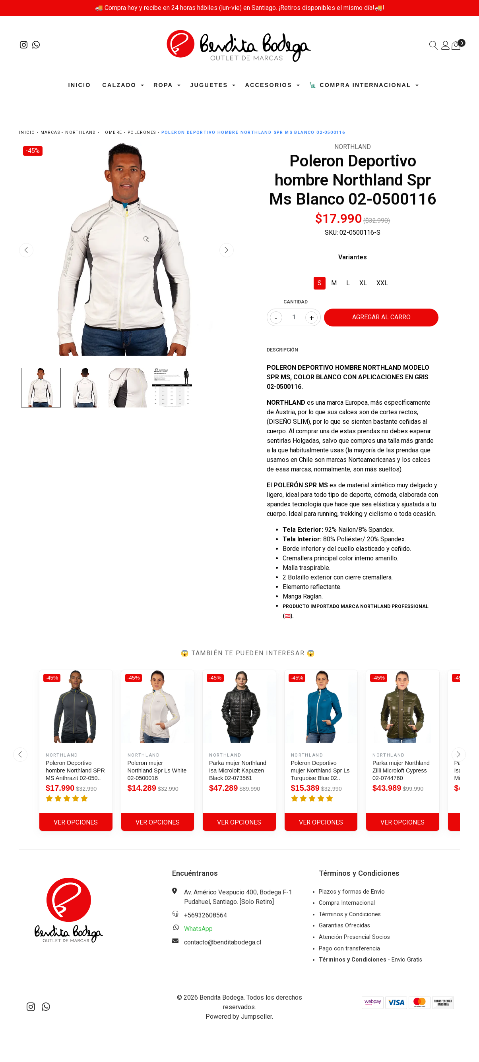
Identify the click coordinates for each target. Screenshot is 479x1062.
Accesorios (268, 85)
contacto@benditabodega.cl (222, 942)
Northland (80, 132)
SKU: (331, 232)
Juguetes (209, 85)
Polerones (142, 132)
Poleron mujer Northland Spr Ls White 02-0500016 (157, 770)
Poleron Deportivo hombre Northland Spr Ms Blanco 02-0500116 (253, 132)
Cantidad (295, 302)
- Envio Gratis (370, 959)
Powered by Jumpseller (239, 1016)
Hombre (111, 132)
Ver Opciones (76, 822)
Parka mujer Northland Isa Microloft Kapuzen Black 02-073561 (237, 770)
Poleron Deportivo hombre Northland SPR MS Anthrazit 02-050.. (75, 770)
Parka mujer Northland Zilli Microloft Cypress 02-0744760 (401, 770)
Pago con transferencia (349, 948)
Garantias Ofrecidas (344, 925)
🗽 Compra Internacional (360, 85)
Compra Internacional (347, 903)
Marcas (50, 132)
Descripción (352, 350)
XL (363, 283)
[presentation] (26, 250)
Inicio (79, 85)
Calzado (119, 85)
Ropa (163, 85)
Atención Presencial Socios (354, 937)
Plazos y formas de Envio (352, 891)
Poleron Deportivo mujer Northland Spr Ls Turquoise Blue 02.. (320, 770)
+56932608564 (205, 915)
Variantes (352, 257)
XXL (382, 283)
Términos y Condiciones (350, 914)
